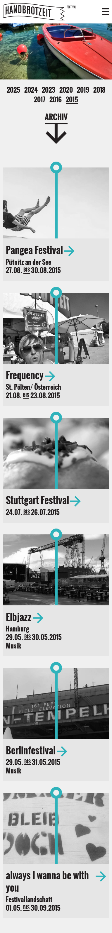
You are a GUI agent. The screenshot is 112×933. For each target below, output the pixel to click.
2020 (66, 90)
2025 (13, 90)
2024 (31, 90)
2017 (39, 99)
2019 (83, 90)
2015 (72, 100)
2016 (55, 99)
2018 (99, 90)
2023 (48, 90)
